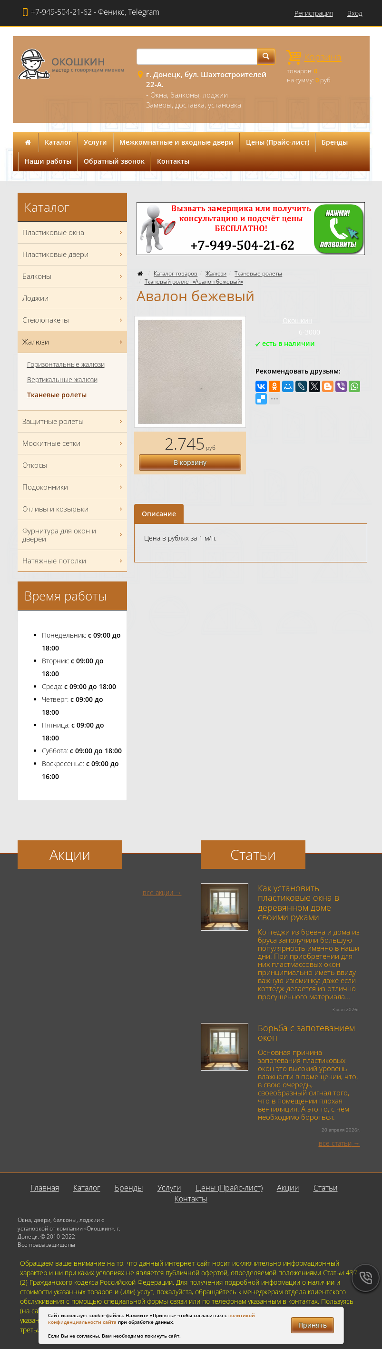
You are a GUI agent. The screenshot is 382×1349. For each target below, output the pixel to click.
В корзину (190, 462)
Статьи (325, 1187)
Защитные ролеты (73, 421)
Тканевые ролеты (258, 273)
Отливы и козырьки (73, 509)
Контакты (173, 161)
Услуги (95, 142)
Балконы (73, 276)
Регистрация (313, 13)
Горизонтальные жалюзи (66, 364)
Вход (354, 13)
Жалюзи (216, 273)
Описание (159, 513)
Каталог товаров (175, 273)
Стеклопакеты (73, 320)
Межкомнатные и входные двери (176, 142)
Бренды (335, 142)
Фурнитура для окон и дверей (73, 535)
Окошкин (298, 320)
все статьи (335, 1143)
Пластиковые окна (73, 232)
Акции (288, 1187)
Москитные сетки (73, 443)
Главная (44, 1187)
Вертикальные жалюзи (62, 380)
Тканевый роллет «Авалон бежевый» (194, 281)
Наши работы (47, 161)
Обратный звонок (114, 161)
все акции (158, 892)
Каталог (58, 142)
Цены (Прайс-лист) (277, 142)
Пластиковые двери (73, 254)
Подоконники (73, 487)
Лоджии (73, 298)
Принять (312, 1324)
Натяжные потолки (73, 560)
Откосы (73, 465)
